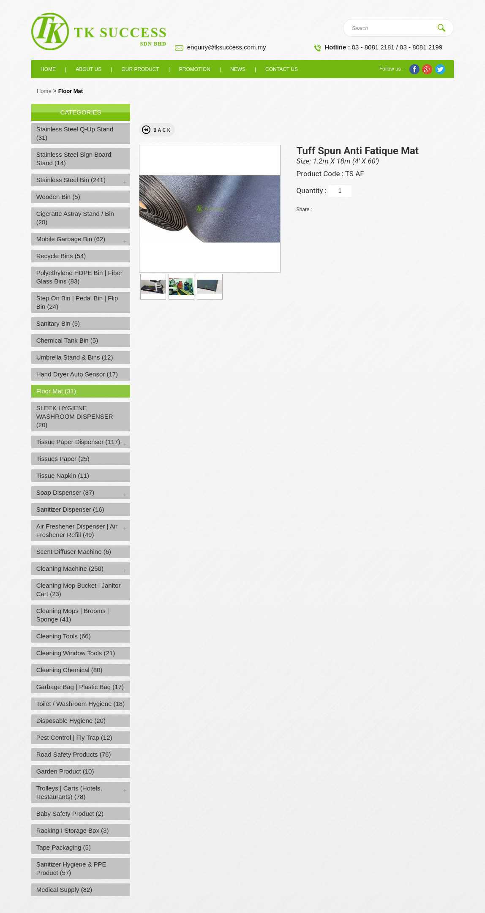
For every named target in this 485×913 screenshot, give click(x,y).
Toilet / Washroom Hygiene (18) (80, 703)
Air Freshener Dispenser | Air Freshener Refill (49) (76, 530)
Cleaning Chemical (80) (69, 669)
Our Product (140, 69)
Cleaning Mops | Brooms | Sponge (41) (72, 615)
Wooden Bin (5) (58, 196)
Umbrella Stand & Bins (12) (74, 357)
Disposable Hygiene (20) (71, 720)
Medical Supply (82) (64, 889)
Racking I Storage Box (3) (72, 830)
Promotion (194, 69)
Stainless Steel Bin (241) (71, 179)
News (237, 69)
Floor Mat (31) (56, 391)
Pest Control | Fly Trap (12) (74, 737)
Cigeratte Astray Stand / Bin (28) (75, 218)
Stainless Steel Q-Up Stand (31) (75, 133)
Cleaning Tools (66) (63, 636)
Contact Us (281, 69)
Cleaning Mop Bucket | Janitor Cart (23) (78, 589)
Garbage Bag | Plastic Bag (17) (80, 686)
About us (88, 69)
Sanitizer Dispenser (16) (70, 509)
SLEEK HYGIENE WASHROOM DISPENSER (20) (74, 416)
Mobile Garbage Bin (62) (70, 239)
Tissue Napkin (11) (62, 475)
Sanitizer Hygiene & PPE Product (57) (71, 868)
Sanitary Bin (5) (58, 323)
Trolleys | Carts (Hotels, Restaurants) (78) (69, 792)
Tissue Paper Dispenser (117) (78, 441)
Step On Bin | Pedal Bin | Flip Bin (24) (77, 302)
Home (48, 69)
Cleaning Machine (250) (70, 568)
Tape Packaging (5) (63, 847)
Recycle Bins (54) (61, 255)
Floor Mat (70, 91)
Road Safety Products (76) (73, 754)
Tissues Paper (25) (63, 458)
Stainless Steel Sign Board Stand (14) (74, 158)
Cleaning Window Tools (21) (75, 653)
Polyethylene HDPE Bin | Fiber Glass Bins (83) (79, 277)
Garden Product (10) (65, 771)
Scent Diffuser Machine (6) (73, 551)
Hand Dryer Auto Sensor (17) (77, 374)
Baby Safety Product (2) (70, 813)
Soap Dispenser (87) (65, 492)
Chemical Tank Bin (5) (67, 340)
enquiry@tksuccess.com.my (226, 47)
